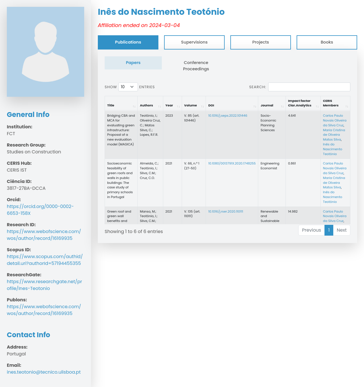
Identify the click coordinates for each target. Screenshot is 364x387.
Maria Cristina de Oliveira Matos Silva (334, 135)
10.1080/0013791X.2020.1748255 (232, 163)
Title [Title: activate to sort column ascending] (110, 105)
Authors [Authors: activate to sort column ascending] (146, 105)
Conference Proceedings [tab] (196, 66)
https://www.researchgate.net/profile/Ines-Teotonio (44, 285)
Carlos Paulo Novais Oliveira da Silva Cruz (334, 120)
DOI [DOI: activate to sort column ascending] (211, 105)
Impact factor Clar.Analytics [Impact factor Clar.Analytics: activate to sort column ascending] (299, 103)
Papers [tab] (133, 62)
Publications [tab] (128, 42)
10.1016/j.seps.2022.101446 (227, 115)
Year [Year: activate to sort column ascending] (169, 105)
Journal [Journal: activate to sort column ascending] (266, 105)
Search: (299, 87)
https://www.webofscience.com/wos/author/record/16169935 (44, 235)
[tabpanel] (227, 146)
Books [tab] (327, 42)
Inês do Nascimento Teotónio (332, 149)
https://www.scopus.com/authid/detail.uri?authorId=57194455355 (45, 260)
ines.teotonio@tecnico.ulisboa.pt (44, 372)
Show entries (130, 87)
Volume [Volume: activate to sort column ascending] (190, 105)
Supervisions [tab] (194, 42)
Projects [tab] (260, 42)
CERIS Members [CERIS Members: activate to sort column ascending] (331, 103)
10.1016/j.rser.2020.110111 (225, 211)
